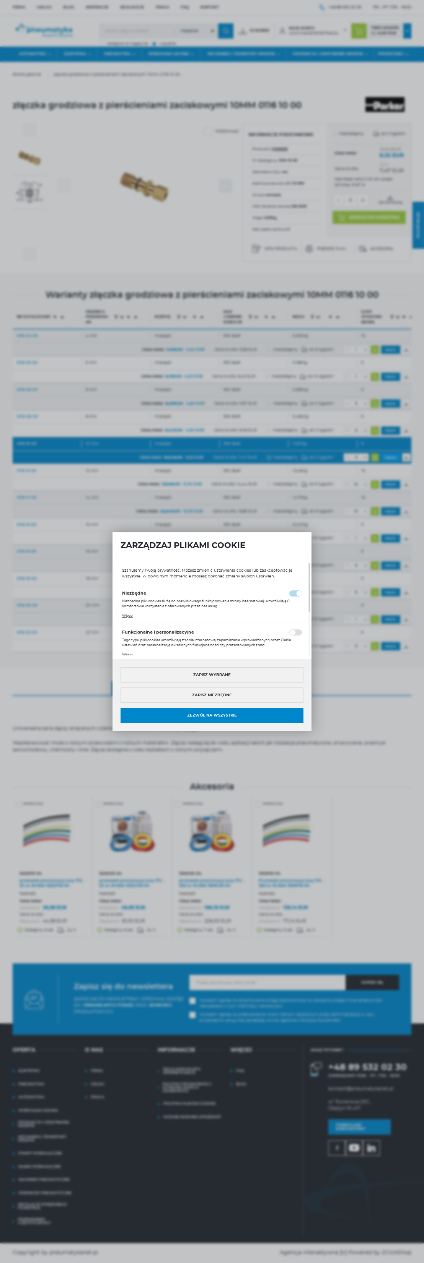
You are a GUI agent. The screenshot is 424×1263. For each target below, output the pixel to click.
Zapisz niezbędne (212, 695)
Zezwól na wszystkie (212, 715)
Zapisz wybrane (212, 675)
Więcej (127, 616)
